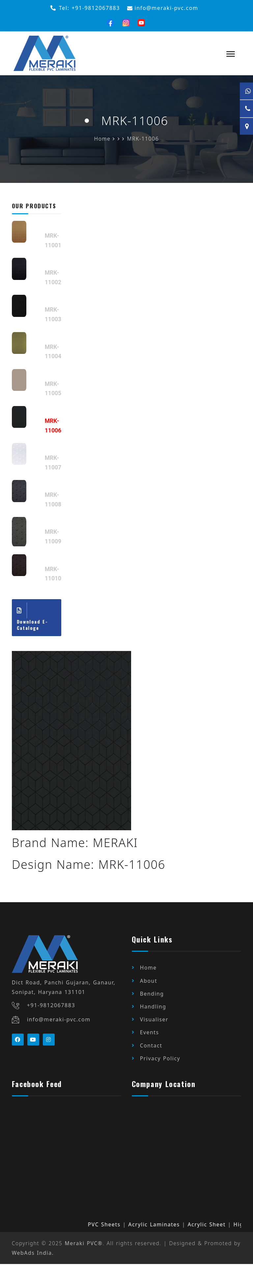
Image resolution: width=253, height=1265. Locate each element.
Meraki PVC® (84, 1244)
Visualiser (154, 1020)
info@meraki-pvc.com (59, 1020)
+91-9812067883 (51, 1005)
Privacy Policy (160, 1059)
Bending (152, 994)
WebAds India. (33, 1253)
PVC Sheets (114, 1225)
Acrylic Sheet (216, 1225)
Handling (153, 1007)
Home (148, 968)
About (148, 981)
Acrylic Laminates (163, 1225)
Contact (151, 1046)
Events (149, 1033)
